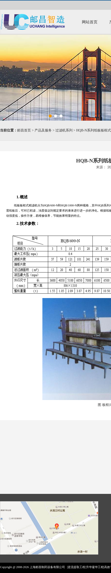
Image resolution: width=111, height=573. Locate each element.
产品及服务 (43, 130)
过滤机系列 (64, 130)
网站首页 (90, 22)
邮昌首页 (24, 130)
